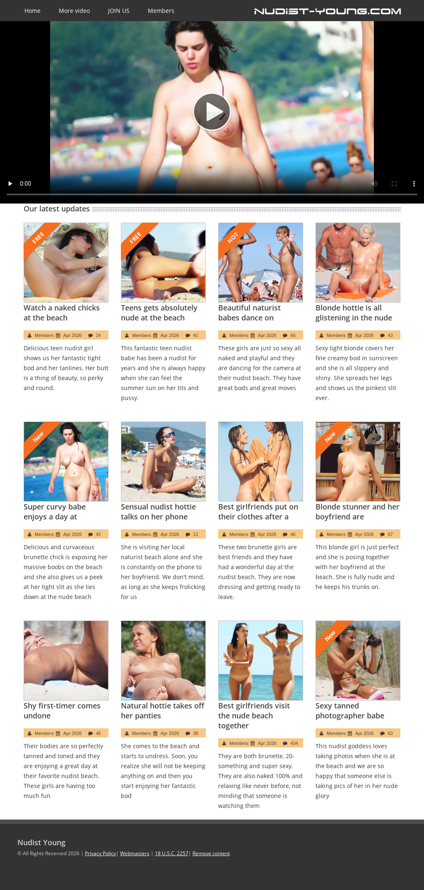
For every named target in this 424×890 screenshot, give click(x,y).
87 (390, 534)
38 (195, 733)
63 (390, 733)
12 (195, 534)
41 (195, 335)
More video (74, 11)
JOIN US (119, 11)
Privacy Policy (100, 853)
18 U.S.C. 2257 (171, 853)
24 (98, 335)
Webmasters (134, 853)
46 (293, 534)
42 (98, 534)
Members (161, 11)
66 (293, 335)
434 (294, 743)
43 (390, 335)
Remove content (211, 853)
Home (32, 11)
